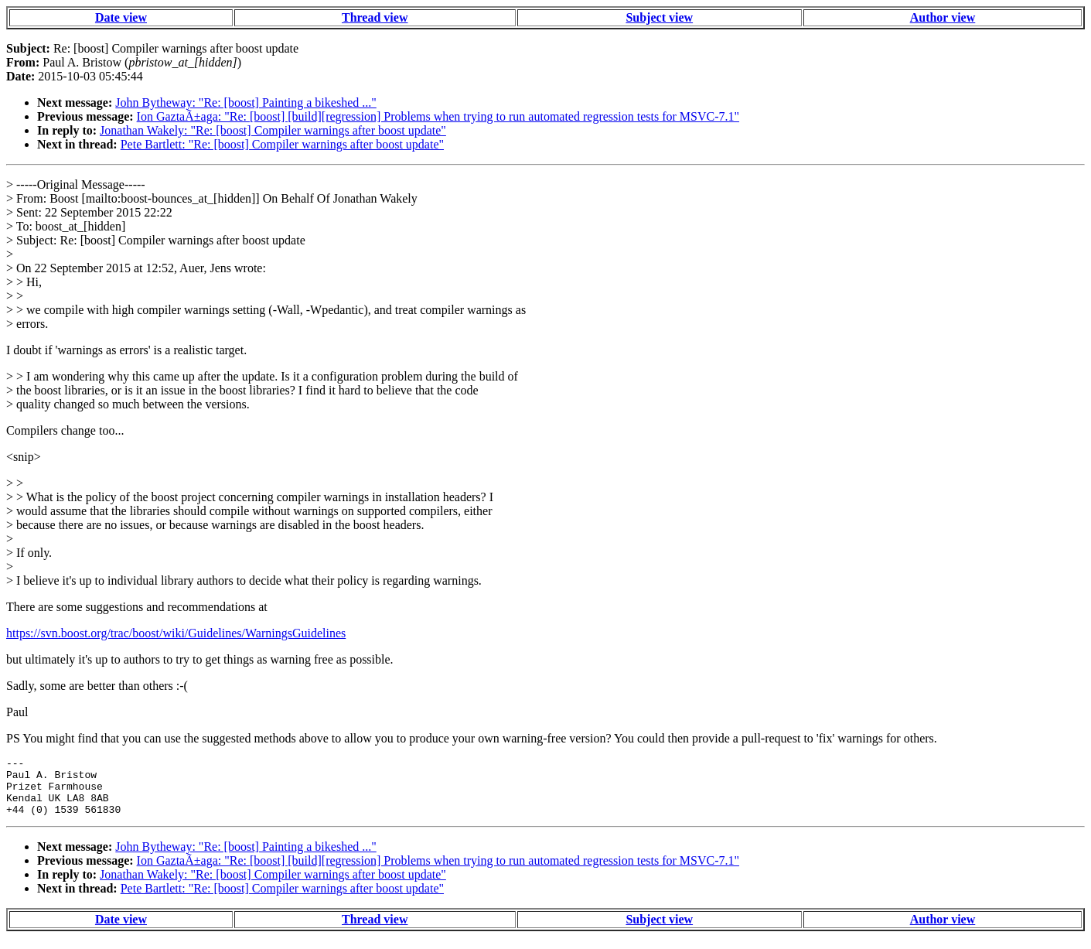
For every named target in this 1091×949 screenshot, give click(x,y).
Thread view (374, 17)
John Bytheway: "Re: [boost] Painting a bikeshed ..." (245, 102)
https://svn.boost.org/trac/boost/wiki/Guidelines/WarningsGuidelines (176, 633)
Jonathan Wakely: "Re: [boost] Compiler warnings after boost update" (273, 130)
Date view (121, 17)
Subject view (659, 17)
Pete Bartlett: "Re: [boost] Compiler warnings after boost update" (282, 144)
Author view (943, 17)
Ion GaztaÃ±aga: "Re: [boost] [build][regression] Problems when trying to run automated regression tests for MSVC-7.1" (438, 116)
